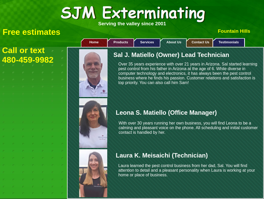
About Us (174, 42)
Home (93, 42)
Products (120, 42)
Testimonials (229, 42)
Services (147, 42)
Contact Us (200, 42)
